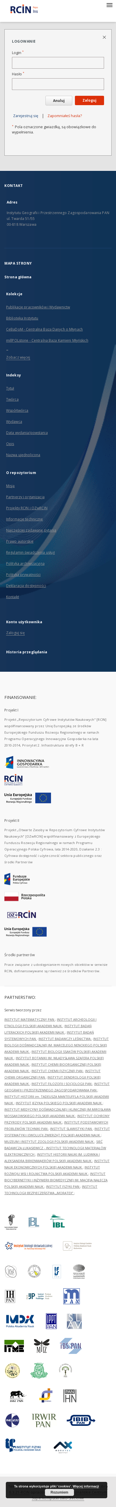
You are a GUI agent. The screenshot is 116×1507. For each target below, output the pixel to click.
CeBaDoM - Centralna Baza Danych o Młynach (44, 329)
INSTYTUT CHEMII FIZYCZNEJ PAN (57, 1071)
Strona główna (18, 277)
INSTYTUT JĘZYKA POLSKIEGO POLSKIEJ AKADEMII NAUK (59, 1103)
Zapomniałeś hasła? (65, 115)
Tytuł (10, 388)
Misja (10, 485)
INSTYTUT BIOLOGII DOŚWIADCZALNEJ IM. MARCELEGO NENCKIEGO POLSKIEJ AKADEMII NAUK (56, 1045)
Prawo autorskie (20, 541)
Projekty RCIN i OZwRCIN (27, 508)
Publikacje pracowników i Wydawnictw (38, 307)
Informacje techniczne (24, 519)
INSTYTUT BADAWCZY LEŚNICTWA (65, 1039)
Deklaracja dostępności (26, 585)
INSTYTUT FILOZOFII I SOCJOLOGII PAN (61, 1083)
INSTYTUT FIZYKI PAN (63, 1186)
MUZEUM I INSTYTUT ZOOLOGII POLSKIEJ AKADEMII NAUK (49, 1141)
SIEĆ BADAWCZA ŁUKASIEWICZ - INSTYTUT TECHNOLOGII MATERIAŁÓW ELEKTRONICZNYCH (55, 1148)
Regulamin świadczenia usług (30, 552)
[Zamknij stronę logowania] (105, 37)
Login (18, 52)
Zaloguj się (15, 632)
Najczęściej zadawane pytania (31, 530)
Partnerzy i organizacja (25, 496)
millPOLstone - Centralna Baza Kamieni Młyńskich (47, 340)
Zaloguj (89, 100)
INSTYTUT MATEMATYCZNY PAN (29, 1019)
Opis (10, 443)
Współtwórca (17, 410)
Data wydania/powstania (27, 432)
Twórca (12, 399)
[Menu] (109, 4)
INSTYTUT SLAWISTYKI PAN (71, 1128)
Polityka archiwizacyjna (25, 563)
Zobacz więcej (18, 357)
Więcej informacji (86, 1486)
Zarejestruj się (25, 115)
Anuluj (59, 100)
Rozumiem (59, 1492)
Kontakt (12, 596)
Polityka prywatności (23, 574)
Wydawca (14, 421)
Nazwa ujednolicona (23, 454)
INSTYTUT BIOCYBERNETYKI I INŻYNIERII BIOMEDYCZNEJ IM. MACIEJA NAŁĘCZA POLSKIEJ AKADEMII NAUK (56, 1180)
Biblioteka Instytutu (22, 318)
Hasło (18, 74)
